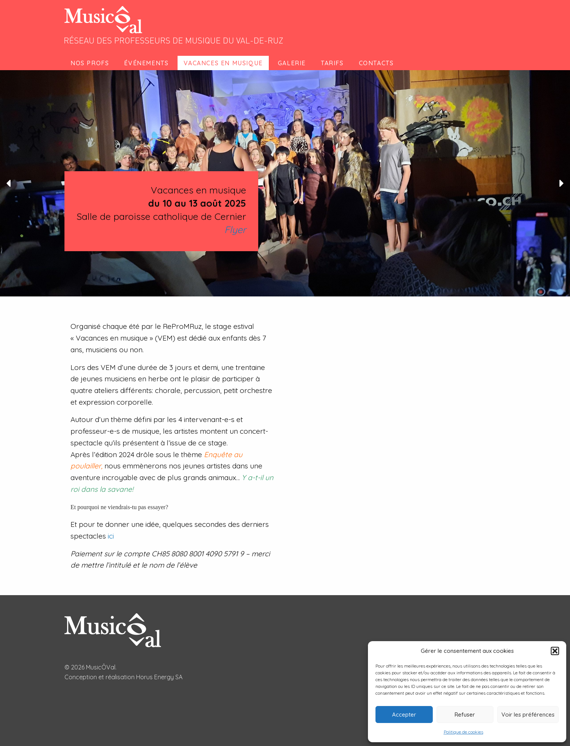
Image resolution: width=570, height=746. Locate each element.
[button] (555, 651)
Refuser (465, 714)
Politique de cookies (463, 732)
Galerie (292, 63)
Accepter (404, 714)
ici (111, 535)
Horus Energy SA (159, 677)
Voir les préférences (528, 714)
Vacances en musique (223, 63)
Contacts (376, 63)
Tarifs (332, 63)
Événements (146, 63)
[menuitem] (91, 63)
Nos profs (89, 63)
